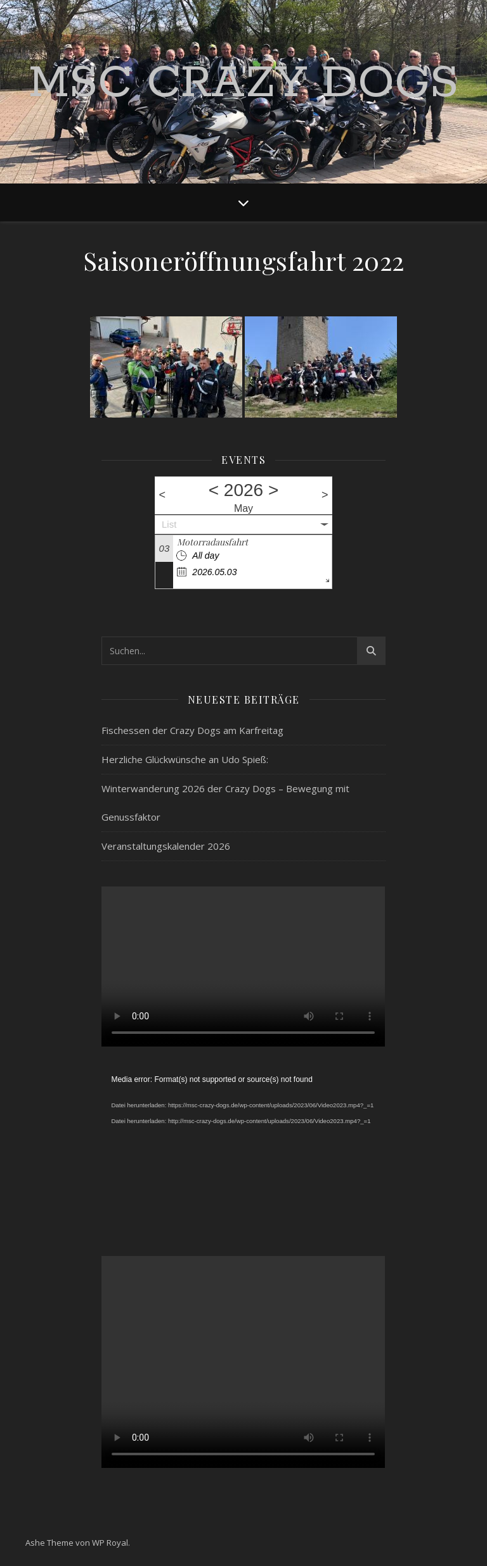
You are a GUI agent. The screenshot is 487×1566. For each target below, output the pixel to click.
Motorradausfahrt (212, 542)
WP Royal (110, 1542)
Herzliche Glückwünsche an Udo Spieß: (184, 759)
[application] (243, 1151)
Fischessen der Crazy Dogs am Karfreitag (192, 730)
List (169, 524)
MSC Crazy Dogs (243, 84)
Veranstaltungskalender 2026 (165, 846)
